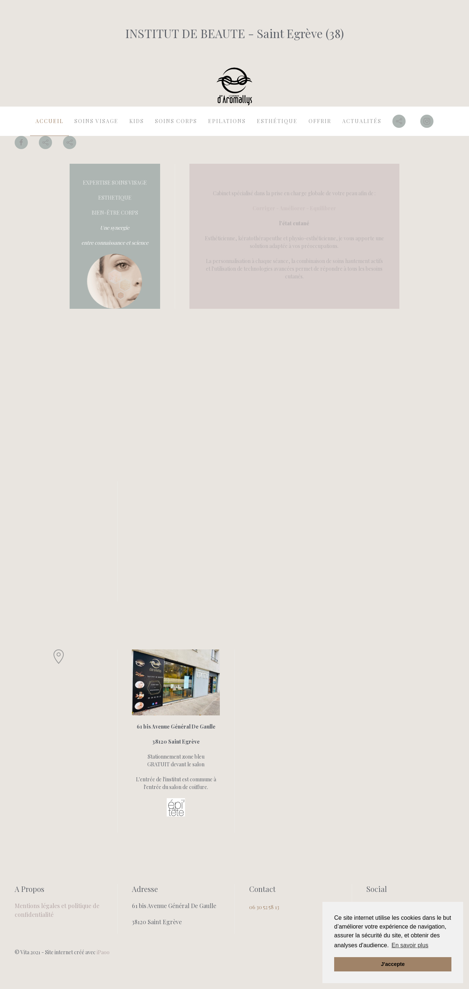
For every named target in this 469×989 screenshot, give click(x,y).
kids (136, 121)
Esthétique (277, 121)
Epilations (227, 121)
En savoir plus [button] (410, 945)
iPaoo (103, 952)
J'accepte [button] (393, 964)
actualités (361, 121)
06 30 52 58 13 (264, 907)
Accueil (49, 121)
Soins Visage (96, 121)
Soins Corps (176, 121)
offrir (320, 121)
